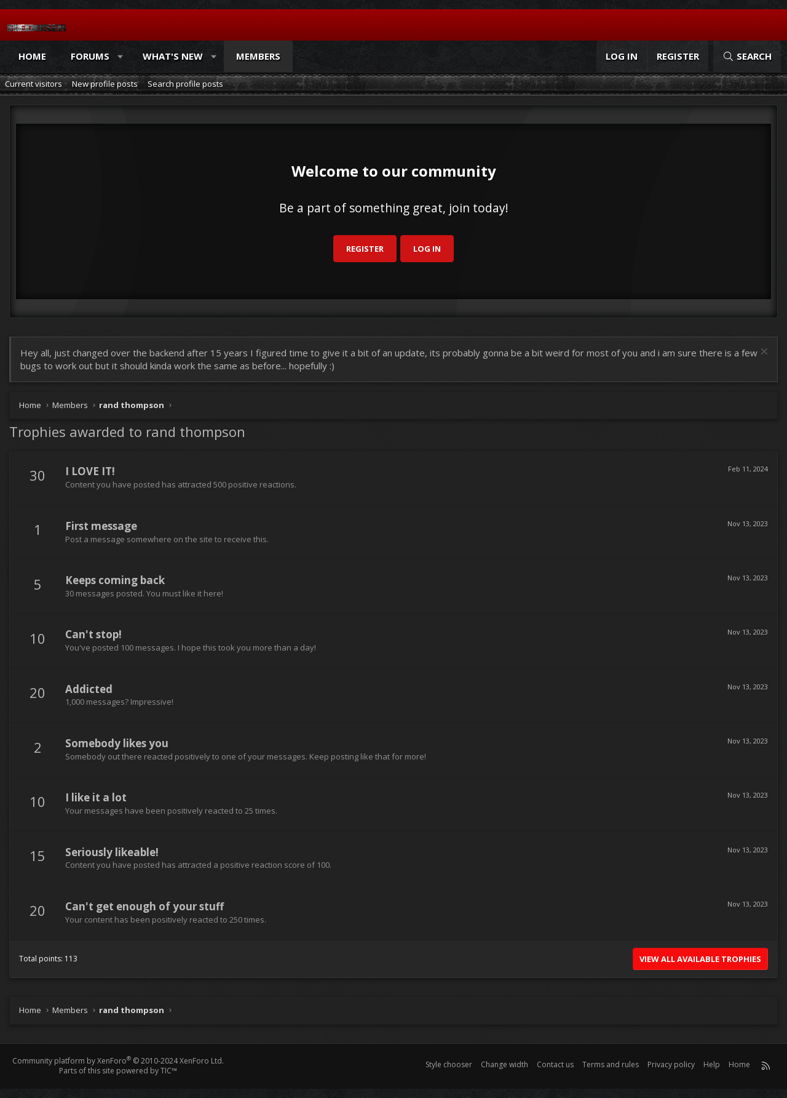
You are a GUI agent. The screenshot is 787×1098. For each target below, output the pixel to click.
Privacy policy (671, 1064)
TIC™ (168, 1070)
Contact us (555, 1064)
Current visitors (33, 83)
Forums (90, 56)
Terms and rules (610, 1064)
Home (32, 56)
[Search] (747, 56)
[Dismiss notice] (762, 353)
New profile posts (105, 83)
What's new (173, 56)
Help (711, 1064)
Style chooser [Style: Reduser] (448, 1064)
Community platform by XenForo (118, 1061)
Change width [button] (504, 1064)
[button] (120, 56)
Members (258, 56)
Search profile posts (185, 83)
